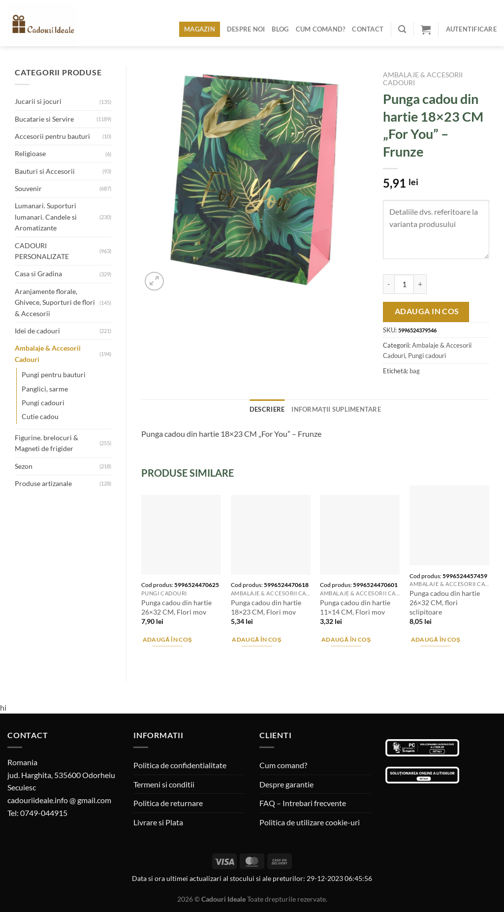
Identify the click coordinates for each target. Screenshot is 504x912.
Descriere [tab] (267, 409)
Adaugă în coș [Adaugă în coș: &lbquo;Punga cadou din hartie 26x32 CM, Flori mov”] (167, 639)
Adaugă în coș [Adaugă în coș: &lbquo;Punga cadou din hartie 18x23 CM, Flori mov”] (257, 639)
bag (415, 371)
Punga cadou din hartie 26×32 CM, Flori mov (176, 607)
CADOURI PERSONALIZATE (42, 251)
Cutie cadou (40, 416)
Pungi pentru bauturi (54, 374)
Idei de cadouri (37, 330)
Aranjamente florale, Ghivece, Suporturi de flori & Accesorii (55, 302)
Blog (280, 29)
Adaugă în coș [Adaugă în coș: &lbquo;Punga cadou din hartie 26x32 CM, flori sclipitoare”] (436, 639)
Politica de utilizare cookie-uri (309, 822)
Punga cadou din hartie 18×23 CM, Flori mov (266, 607)
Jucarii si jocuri (38, 101)
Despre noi (246, 29)
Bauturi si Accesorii (45, 171)
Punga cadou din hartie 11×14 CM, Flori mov (355, 607)
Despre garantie (286, 784)
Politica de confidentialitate (179, 765)
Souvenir (28, 188)
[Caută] (402, 29)
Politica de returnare (168, 803)
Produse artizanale (43, 483)
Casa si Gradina (38, 273)
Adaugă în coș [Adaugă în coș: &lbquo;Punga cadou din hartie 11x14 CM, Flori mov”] (346, 639)
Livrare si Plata (158, 822)
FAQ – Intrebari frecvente (302, 803)
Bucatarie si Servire (44, 119)
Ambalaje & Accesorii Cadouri (48, 353)
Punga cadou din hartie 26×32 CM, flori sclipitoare (445, 602)
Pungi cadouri (43, 402)
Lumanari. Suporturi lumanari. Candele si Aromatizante (46, 216)
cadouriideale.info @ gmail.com (59, 800)
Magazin (199, 29)
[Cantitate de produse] (404, 284)
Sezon (23, 466)
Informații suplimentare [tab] (336, 409)
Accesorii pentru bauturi (52, 136)
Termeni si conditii (163, 784)
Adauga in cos (427, 311)
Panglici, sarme (45, 389)
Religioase (30, 153)
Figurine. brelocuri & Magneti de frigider (46, 443)
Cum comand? (321, 29)
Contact (367, 29)
